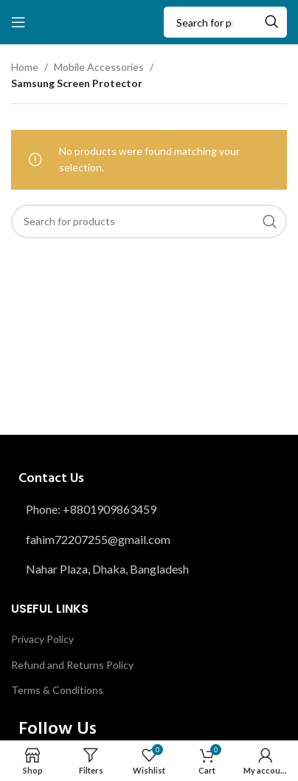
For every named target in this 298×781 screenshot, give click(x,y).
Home (24, 67)
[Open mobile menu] (18, 22)
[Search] (225, 22)
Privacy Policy (42, 639)
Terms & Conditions (57, 690)
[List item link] (149, 509)
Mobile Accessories (99, 67)
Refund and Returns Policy (72, 664)
